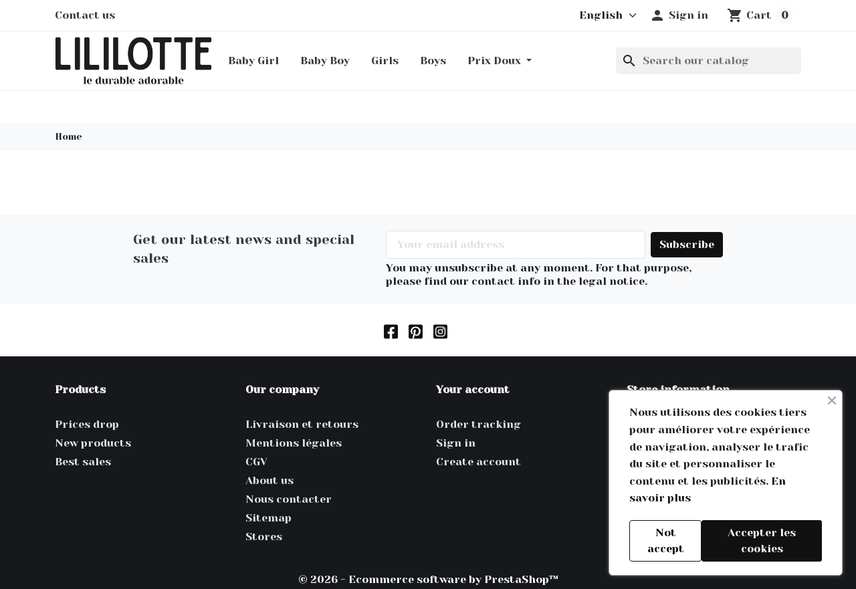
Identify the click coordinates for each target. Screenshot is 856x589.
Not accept (665, 540)
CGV (256, 461)
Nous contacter (288, 499)
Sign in (455, 443)
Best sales (83, 461)
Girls (385, 60)
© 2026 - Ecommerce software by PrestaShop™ (428, 579)
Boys (433, 60)
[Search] (708, 60)
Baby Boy (325, 60)
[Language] (602, 15)
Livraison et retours (301, 424)
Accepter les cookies (762, 540)
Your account (473, 389)
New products (93, 443)
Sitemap (268, 517)
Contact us (85, 15)
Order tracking (478, 424)
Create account (478, 461)
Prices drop (87, 424)
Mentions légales (293, 443)
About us (269, 480)
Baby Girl (253, 60)
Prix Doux (495, 60)
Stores (263, 536)
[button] (678, 15)
